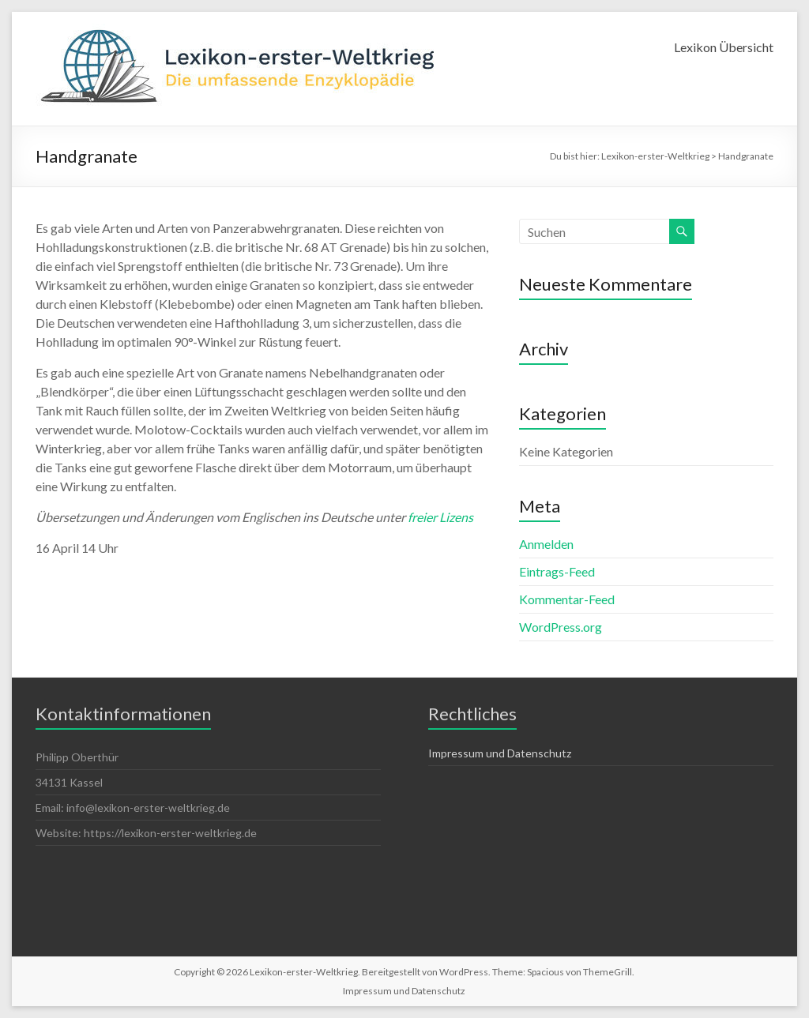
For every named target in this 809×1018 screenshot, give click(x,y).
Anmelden (546, 543)
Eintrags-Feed (557, 571)
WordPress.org (560, 626)
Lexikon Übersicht (723, 46)
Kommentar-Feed (567, 599)
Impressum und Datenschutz (499, 753)
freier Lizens (440, 516)
